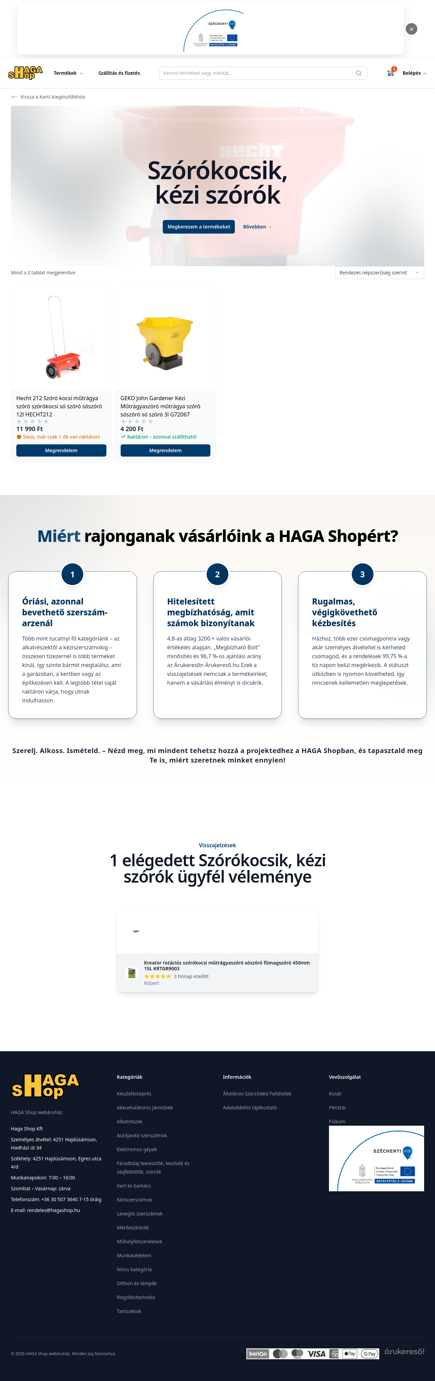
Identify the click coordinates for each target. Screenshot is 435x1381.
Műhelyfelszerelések (139, 1241)
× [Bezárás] (412, 29)
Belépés (415, 73)
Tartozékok (129, 1311)
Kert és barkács (134, 1185)
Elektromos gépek (137, 1149)
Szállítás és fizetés (119, 73)
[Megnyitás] (211, 28)
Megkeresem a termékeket (199, 226)
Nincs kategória (134, 1269)
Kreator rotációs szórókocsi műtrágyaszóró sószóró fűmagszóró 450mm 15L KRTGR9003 (227, 965)
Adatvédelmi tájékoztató (250, 1107)
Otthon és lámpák (137, 1283)
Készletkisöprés (134, 1093)
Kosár (335, 1093)
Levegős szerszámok (140, 1213)
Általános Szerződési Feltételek (257, 1093)
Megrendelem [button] (61, 450)
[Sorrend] (379, 272)
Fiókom (337, 1121)
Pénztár (337, 1107)
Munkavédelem (134, 1255)
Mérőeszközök (133, 1227)
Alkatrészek (129, 1121)
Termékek (69, 73)
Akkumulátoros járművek (145, 1107)
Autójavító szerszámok (142, 1135)
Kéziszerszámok (134, 1199)
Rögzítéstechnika (136, 1297)
